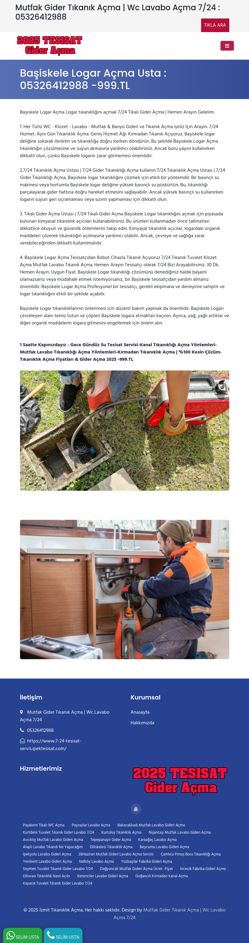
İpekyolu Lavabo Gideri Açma (47, 854)
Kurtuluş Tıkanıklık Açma (121, 832)
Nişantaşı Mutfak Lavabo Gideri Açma (179, 832)
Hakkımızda (142, 723)
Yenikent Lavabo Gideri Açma (47, 861)
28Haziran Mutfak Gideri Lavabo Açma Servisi (116, 854)
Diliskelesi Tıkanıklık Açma (111, 847)
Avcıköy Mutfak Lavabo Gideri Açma (53, 840)
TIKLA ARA (215, 25)
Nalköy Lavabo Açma (96, 861)
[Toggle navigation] (227, 46)
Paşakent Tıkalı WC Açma (44, 825)
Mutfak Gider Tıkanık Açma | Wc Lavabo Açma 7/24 (169, 914)
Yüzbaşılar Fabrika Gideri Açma (146, 861)
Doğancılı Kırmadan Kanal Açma (162, 876)
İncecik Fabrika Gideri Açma (203, 869)
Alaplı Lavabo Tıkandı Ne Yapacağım (53, 847)
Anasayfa (140, 712)
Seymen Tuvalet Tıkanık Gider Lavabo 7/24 (58, 869)
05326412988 (41, 17)
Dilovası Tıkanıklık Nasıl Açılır (46, 876)
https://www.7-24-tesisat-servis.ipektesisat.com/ (51, 745)
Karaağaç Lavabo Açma (157, 840)
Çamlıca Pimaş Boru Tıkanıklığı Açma (191, 854)
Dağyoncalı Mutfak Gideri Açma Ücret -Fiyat (136, 869)
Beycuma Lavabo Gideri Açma (164, 847)
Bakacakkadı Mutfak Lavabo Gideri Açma (151, 825)
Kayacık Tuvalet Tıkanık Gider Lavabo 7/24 (57, 883)
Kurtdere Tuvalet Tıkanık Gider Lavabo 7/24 (58, 832)
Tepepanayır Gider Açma (110, 840)
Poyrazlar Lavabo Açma (91, 825)
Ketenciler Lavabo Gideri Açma (102, 876)
